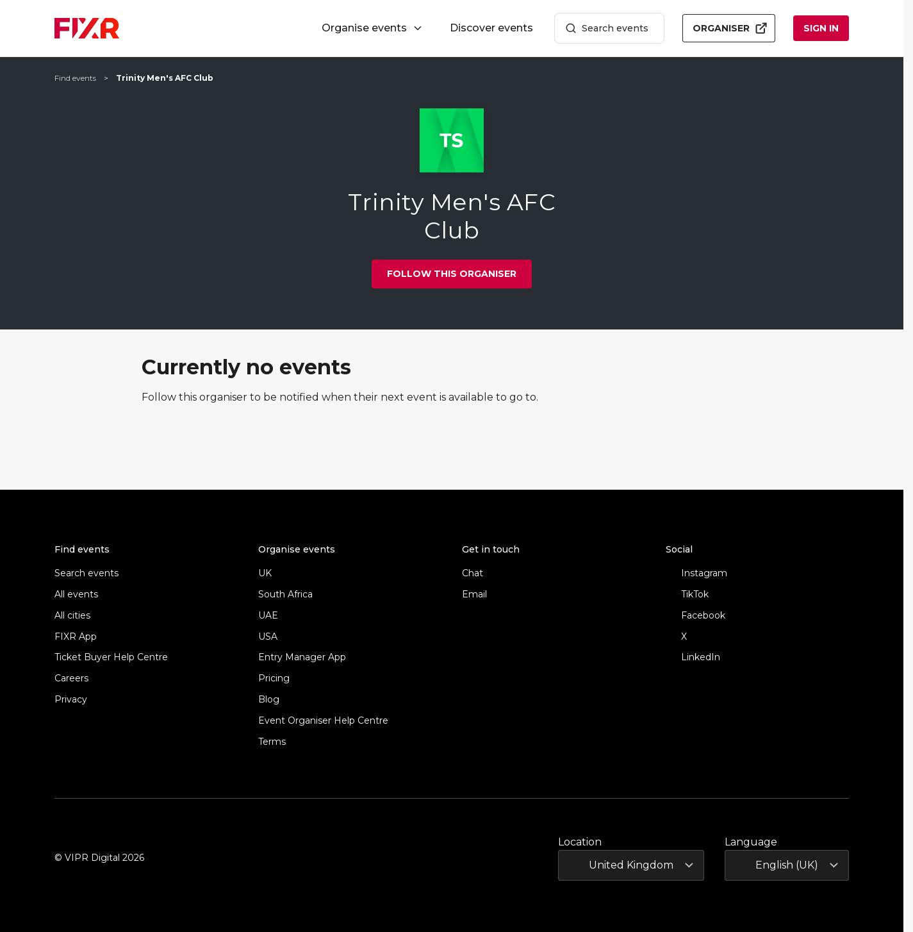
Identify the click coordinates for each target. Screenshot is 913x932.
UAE (268, 615)
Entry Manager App (302, 657)
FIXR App (75, 636)
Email (474, 594)
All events (76, 594)
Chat (472, 573)
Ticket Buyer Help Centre (111, 657)
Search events (606, 28)
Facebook (695, 615)
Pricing (274, 678)
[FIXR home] (86, 28)
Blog (268, 699)
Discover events (491, 28)
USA (267, 636)
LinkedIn (693, 657)
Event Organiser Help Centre (323, 720)
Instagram (696, 573)
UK (265, 573)
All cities (72, 615)
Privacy (70, 699)
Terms (272, 741)
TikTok (687, 594)
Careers (71, 678)
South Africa (285, 594)
